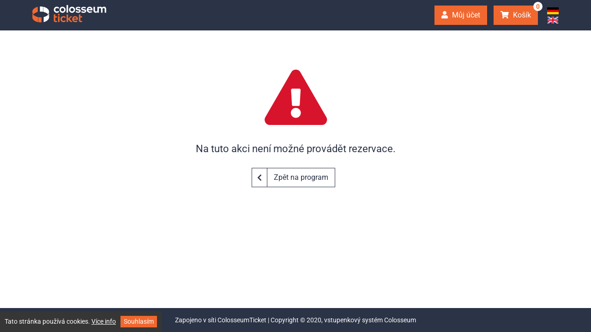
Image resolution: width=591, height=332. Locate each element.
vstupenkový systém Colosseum (370, 320)
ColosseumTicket (241, 320)
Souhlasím (139, 321)
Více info (103, 321)
